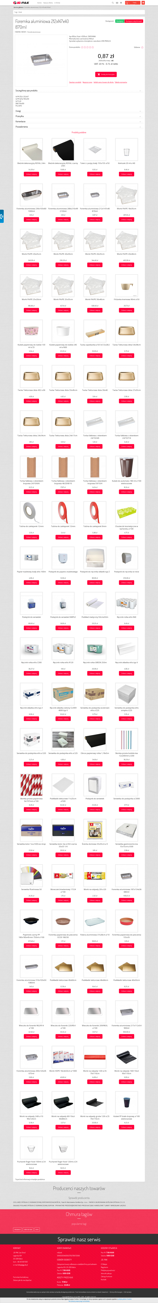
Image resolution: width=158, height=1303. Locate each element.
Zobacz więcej (31, 174)
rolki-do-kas (28, 1229)
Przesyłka (78, 116)
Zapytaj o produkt (75, 82)
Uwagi (78, 111)
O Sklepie (104, 1264)
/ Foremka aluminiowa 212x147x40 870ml (36, 7)
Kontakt (103, 1279)
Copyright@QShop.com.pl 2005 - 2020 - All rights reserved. (79, 1297)
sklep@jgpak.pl (23, 1265)
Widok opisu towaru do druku (104, 82)
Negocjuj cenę (87, 82)
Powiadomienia (78, 127)
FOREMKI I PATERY (20, 32)
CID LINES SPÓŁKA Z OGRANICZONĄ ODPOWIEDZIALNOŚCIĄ (36, 1202)
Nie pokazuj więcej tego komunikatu (79, 1301)
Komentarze (78, 121)
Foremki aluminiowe (34, 32)
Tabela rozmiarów (121, 82)
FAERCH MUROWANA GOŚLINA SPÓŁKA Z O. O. (107, 1202)
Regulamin (104, 1267)
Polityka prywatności (108, 1270)
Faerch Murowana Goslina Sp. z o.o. (74, 1202)
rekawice (17, 1229)
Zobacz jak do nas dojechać (22, 1280)
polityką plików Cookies (125, 1299)
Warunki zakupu (106, 1273)
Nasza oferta (48, 3)
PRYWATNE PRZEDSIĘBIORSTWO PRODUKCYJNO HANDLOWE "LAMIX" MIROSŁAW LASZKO (90, 1205)
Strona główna (18, 7)
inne (37, 1229)
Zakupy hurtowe (106, 1276)
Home (39, 3)
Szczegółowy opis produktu (78, 90)
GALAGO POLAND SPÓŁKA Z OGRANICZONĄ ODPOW (33, 1205)
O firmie (57, 3)
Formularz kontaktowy (20, 1277)
